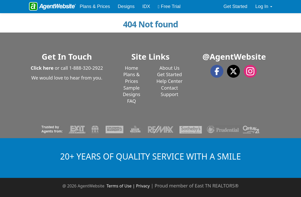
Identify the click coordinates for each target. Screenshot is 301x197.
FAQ (131, 101)
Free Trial (169, 6)
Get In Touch (67, 56)
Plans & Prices (95, 6)
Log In (263, 6)
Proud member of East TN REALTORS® (197, 186)
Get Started (235, 6)
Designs (126, 6)
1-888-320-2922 (86, 68)
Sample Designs (131, 91)
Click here (42, 68)
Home (131, 68)
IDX (146, 6)
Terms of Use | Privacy (128, 186)
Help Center (170, 81)
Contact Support (169, 91)
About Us (169, 68)
